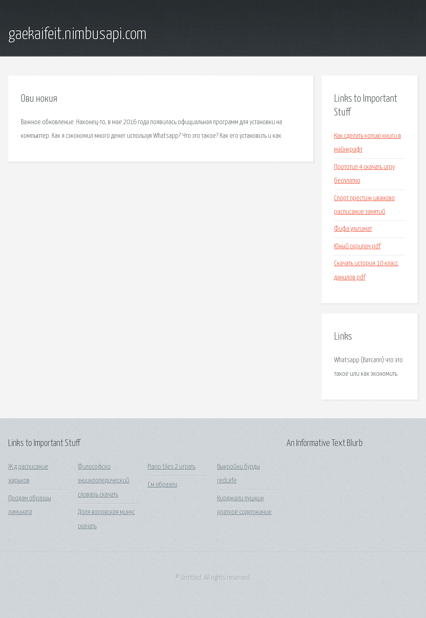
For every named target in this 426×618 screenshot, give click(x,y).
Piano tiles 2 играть (172, 467)
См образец (162, 484)
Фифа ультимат (353, 229)
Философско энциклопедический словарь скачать (103, 481)
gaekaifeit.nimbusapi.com (77, 34)
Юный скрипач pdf (357, 246)
